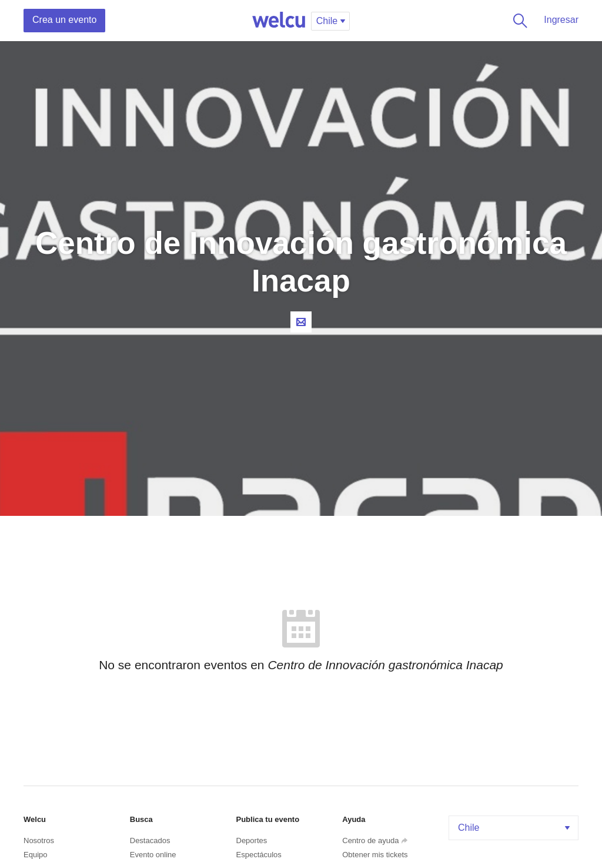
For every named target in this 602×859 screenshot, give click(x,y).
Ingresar (561, 20)
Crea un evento (64, 20)
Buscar (518, 21)
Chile (515, 828)
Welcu (278, 20)
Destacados (150, 840)
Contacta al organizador (301, 322)
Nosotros (39, 840)
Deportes (251, 840)
